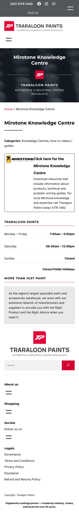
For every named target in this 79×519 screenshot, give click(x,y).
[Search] (68, 365)
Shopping (11, 403)
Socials (9, 423)
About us (11, 384)
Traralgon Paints (39, 85)
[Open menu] (70, 8)
